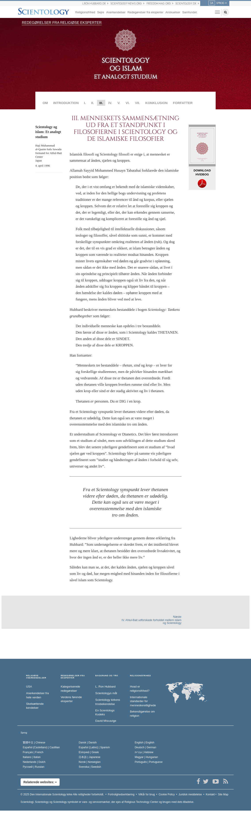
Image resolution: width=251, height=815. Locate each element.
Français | (33, 752)
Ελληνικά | (89, 752)
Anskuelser (172, 12)
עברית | (144, 752)
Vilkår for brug (146, 794)
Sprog (24, 732)
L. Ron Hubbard (105, 686)
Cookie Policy (167, 794)
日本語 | (89, 757)
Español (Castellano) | (41, 747)
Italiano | (32, 757)
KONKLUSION (156, 103)
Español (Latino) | (94, 747)
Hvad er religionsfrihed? (139, 688)
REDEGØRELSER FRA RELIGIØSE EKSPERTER (62, 23)
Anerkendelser (116, 12)
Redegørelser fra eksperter (145, 12)
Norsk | (90, 762)
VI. (127, 103)
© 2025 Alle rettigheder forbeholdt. (62, 794)
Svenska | (90, 766)
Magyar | (146, 757)
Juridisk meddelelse (190, 794)
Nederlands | (34, 762)
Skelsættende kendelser (35, 706)
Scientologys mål (106, 693)
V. (118, 103)
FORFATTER (183, 103)
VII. (137, 103)
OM (45, 103)
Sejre (100, 12)
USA (29, 686)
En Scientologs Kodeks (104, 712)
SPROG (216, 3)
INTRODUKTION (66, 103)
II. (92, 103)
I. (85, 103)
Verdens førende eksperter (71, 699)
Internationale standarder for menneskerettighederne (143, 701)
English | (144, 742)
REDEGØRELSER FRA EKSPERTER (73, 677)
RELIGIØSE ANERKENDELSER (36, 677)
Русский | (33, 766)
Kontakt (210, 794)
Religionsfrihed (85, 12)
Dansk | (88, 742)
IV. (110, 103)
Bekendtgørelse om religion (142, 713)
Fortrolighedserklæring (121, 794)
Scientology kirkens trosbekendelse (107, 702)
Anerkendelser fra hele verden (37, 695)
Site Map (223, 794)
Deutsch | (145, 747)
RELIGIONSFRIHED (140, 676)
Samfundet (189, 12)
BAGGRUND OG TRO (106, 676)
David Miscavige (105, 720)
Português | (149, 762)
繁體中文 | (34, 742)
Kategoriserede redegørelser (70, 688)
